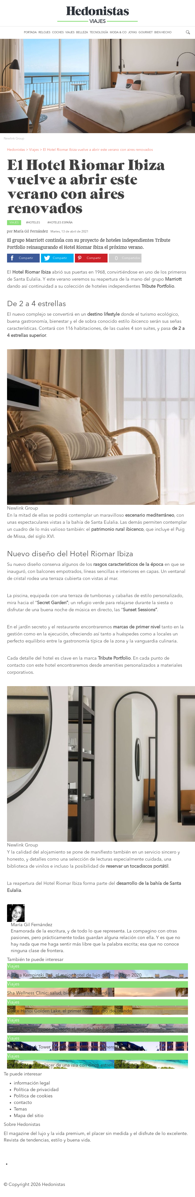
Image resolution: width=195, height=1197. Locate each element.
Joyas (132, 32)
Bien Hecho (162, 32)
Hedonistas (97, 12)
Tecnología (99, 32)
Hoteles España (61, 222)
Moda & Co (118, 32)
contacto (23, 1102)
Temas (20, 1109)
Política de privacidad (36, 1090)
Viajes (69, 32)
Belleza (82, 32)
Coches (58, 32)
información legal (32, 1083)
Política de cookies (33, 1096)
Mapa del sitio (28, 1116)
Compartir (26, 258)
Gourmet (145, 32)
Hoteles (34, 222)
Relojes (44, 32)
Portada (30, 32)
